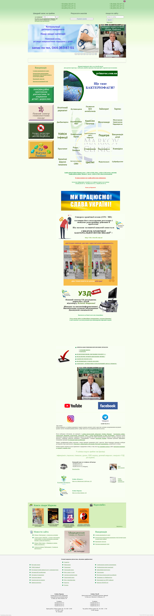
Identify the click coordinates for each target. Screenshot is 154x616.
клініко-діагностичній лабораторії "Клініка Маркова (96, 434)
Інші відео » (120, 526)
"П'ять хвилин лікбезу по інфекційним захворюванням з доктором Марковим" (90, 318)
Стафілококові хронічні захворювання (106, 564)
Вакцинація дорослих (100, 541)
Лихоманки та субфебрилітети (104, 577)
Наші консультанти (121, 467)
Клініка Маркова (50, 60)
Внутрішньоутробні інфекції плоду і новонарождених (44, 569)
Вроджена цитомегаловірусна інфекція (106, 575)
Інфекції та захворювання (74, 60)
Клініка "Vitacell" (35, 60)
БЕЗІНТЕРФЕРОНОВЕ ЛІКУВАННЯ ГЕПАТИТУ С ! (91, 354)
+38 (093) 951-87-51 (68, 8)
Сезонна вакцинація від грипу (102, 535)
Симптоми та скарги (93, 60)
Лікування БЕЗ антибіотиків (38, 572)
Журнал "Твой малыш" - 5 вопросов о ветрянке (46, 535)
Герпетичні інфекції (36, 577)
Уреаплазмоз (67, 567)
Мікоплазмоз (67, 564)
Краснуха (66, 582)
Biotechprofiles (76, 469)
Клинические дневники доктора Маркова (53, 525)
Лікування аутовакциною (37, 575)
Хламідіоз (66, 562)
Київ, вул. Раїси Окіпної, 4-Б (79, 493)
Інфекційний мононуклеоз (103, 569)
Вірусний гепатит (35, 564)
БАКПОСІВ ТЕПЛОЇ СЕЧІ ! (84, 359)
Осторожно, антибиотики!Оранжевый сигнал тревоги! (83, 525)
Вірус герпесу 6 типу (69, 572)
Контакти (121, 60)
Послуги (60, 60)
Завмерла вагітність (36, 582)
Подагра (66, 585)
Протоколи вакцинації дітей (102, 544)
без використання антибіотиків (76, 440)
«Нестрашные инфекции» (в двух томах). (38, 525)
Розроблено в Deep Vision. (5, 615)
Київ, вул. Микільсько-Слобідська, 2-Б (82, 481)
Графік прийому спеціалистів (121, 480)
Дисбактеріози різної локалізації (105, 567)
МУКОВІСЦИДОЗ (85, 350)
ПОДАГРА (83, 351)
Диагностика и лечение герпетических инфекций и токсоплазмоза (68, 525)
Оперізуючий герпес (69, 577)
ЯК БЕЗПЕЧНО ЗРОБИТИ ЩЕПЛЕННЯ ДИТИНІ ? (91, 356)
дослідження (101, 435)
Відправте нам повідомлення (42, 21)
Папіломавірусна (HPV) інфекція (105, 580)
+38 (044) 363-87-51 (68, 4)
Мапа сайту (109, 22)
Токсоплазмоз (100, 572)
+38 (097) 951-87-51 (68, 6)
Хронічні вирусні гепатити (38, 580)
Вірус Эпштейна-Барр (69, 580)
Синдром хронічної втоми (70, 575)
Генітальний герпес (69, 569)
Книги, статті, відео (109, 60)
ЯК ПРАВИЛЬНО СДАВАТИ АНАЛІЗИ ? (88, 361)
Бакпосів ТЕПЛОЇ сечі (102, 582)
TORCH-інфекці (35, 567)
